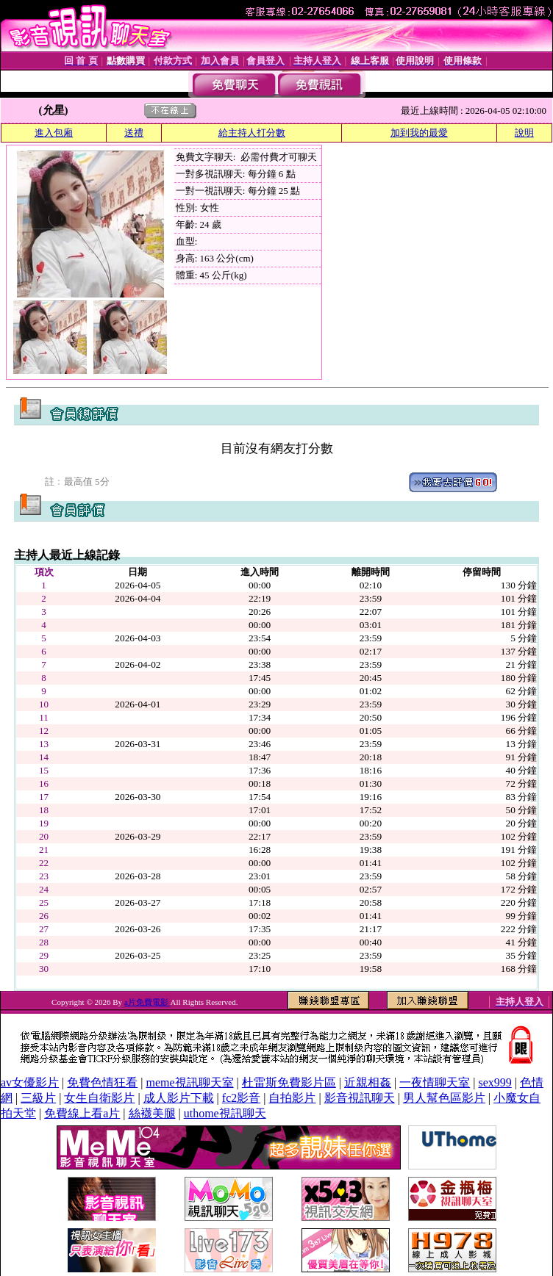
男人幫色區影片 (444, 1098)
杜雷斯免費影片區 (289, 1082)
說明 (524, 132)
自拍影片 (291, 1098)
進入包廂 (54, 132)
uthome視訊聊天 (225, 1113)
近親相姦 (367, 1082)
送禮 (133, 132)
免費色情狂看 (102, 1082)
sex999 (494, 1082)
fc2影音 (241, 1098)
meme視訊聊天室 (190, 1082)
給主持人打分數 (251, 132)
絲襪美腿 (152, 1113)
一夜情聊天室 (434, 1082)
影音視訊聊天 (359, 1098)
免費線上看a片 (82, 1113)
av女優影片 (30, 1082)
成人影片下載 (178, 1098)
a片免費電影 (147, 1002)
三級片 (38, 1098)
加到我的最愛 (419, 132)
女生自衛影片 (99, 1098)
